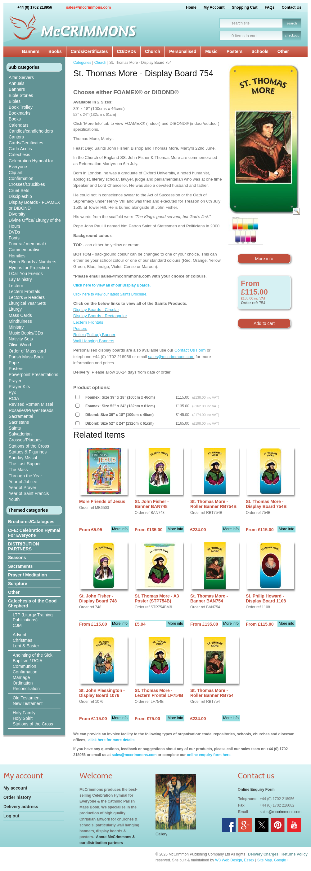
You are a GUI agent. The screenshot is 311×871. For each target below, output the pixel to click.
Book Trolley (21, 107)
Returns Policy (295, 854)
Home (191, 7)
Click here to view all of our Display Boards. (112, 285)
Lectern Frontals (24, 291)
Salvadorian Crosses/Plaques (25, 436)
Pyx (12, 392)
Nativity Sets (21, 338)
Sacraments (20, 566)
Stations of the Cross (29, 446)
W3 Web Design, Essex (234, 860)
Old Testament (27, 697)
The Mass (18, 469)
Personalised (182, 51)
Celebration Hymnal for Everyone (31, 163)
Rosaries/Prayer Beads (31, 410)
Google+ (281, 860)
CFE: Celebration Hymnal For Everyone (34, 533)
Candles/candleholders (31, 131)
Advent (19, 634)
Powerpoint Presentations (33, 374)
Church (152, 51)
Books (55, 51)
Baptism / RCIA (28, 660)
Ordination (23, 683)
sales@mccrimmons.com (88, 7)
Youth (14, 499)
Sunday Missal (23, 457)
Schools (259, 51)
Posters (234, 51)
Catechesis (19, 154)
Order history (17, 797)
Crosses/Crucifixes (27, 184)
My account (15, 788)
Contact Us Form (190, 350)
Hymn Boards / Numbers (32, 261)
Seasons (17, 557)
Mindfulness (20, 321)
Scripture (17, 583)
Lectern (16, 285)
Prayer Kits (19, 386)
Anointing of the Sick (32, 655)
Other (283, 51)
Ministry (16, 327)
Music (211, 51)
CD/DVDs (126, 51)
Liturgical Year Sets (27, 303)
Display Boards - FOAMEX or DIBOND (34, 205)
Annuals (17, 83)
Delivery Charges (263, 854)
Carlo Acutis (20, 148)
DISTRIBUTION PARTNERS (23, 546)
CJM (17, 625)
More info (264, 258)
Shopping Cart (245, 7)
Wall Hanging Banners (93, 341)
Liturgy (15, 309)
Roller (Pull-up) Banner (94, 334)
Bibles (14, 101)
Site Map (264, 860)
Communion (24, 666)
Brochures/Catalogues (31, 521)
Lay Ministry (20, 279)
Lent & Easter (26, 645)
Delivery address (20, 806)
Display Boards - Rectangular (100, 315)
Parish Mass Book (26, 356)
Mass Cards (20, 315)
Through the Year (25, 475)
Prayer (15, 380)
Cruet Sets (19, 190)
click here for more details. (111, 740)
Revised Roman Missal (31, 404)
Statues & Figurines (28, 451)
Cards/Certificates (89, 51)
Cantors (16, 136)
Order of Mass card (27, 350)
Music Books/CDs (26, 332)
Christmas (22, 640)
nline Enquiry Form (257, 789)
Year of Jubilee (23, 481)
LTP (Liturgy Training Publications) (33, 617)
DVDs (14, 232)
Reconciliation (26, 688)
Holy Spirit (23, 718)
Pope (14, 362)
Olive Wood (20, 344)
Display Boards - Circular (96, 309)
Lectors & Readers (27, 297)
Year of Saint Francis (29, 493)
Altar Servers (21, 77)
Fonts (14, 237)
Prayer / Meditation (27, 574)
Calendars (19, 125)
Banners (30, 51)
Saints (15, 428)
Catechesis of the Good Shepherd (32, 603)
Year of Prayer (22, 487)
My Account (214, 7)
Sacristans (19, 422)
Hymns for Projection (29, 267)
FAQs (269, 7)
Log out (11, 815)
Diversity (17, 214)
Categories (82, 62)
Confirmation (21, 178)
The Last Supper (25, 463)
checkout (292, 35)
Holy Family (24, 712)
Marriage (21, 677)
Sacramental (21, 416)
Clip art (15, 172)
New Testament (28, 703)
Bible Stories (21, 95)
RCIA (14, 398)
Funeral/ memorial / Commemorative (27, 246)
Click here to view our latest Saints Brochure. (110, 294)
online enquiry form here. (209, 755)
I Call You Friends (26, 273)
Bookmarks (19, 113)
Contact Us (291, 7)
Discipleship (20, 196)
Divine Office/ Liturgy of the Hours (35, 223)
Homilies (17, 255)
